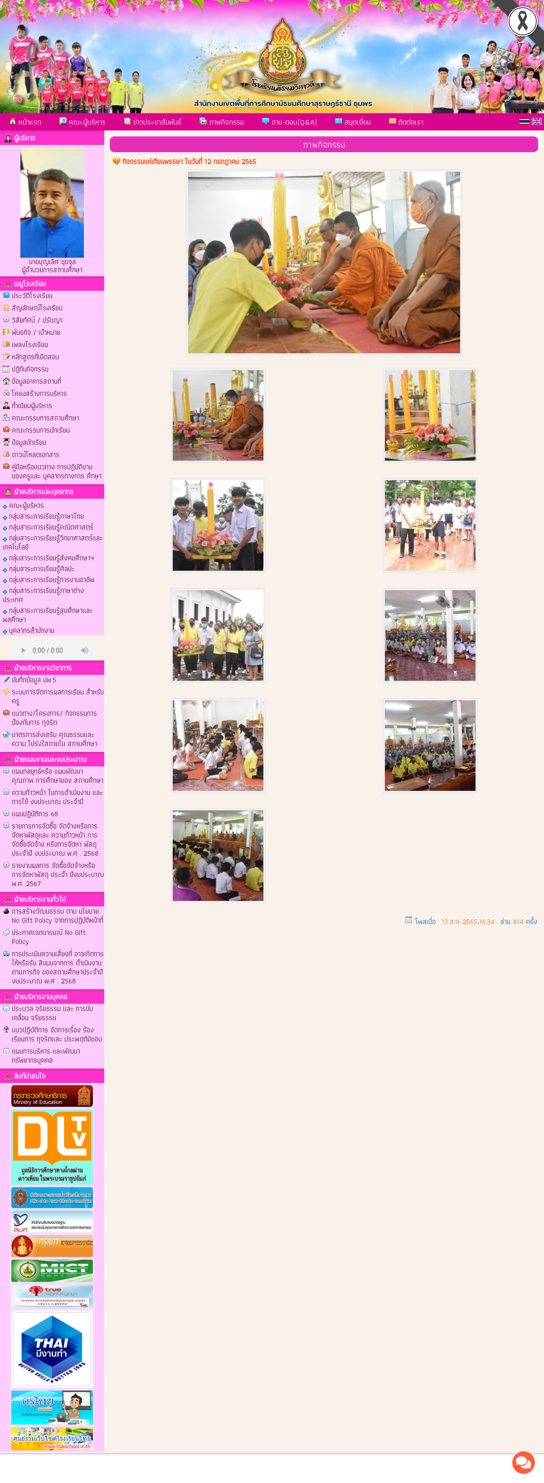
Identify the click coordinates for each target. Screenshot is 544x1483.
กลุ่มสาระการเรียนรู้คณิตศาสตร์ (48, 526)
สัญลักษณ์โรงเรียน (37, 307)
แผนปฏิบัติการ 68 (35, 813)
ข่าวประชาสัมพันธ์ (152, 122)
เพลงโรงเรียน (30, 344)
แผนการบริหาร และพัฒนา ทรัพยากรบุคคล (46, 1055)
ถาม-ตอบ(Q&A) (289, 122)
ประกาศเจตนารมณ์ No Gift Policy (49, 937)
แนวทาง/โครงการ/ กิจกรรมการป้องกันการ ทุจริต (54, 718)
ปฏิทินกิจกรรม (30, 369)
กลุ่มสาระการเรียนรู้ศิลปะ (39, 568)
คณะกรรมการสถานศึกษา (45, 418)
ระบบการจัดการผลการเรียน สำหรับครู (58, 696)
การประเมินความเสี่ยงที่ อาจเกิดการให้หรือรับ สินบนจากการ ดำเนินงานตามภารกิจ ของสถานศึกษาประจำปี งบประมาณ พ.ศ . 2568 (58, 967)
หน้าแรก (25, 122)
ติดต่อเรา (406, 122)
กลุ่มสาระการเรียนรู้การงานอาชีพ (48, 579)
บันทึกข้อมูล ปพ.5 (34, 679)
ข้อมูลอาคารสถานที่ (36, 381)
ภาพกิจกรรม (221, 122)
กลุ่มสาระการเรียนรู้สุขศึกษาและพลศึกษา (48, 614)
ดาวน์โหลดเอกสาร (35, 454)
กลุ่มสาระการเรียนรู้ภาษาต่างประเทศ (43, 594)
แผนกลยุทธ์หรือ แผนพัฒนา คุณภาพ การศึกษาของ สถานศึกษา (57, 776)
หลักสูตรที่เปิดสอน (35, 356)
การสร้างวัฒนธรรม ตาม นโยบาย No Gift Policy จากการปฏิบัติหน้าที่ (57, 915)
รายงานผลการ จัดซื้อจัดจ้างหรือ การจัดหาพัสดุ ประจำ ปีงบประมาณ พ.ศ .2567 (58, 874)
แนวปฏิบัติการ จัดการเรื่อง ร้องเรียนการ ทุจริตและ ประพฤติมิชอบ (57, 1034)
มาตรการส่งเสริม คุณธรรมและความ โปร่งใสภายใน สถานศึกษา (54, 739)
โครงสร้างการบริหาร (39, 393)
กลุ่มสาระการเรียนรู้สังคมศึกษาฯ (48, 557)
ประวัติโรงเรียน (32, 295)
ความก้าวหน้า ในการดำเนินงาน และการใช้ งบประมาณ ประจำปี (57, 797)
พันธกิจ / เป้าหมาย (36, 332)
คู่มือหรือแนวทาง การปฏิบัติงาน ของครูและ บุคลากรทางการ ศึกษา (57, 471)
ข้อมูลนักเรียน (29, 442)
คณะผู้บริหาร (82, 122)
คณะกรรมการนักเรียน (41, 430)
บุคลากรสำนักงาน (28, 630)
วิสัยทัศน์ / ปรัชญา (37, 320)
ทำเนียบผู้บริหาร (32, 405)
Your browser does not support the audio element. (54, 650)
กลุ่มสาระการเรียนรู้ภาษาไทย (43, 515)
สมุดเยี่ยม (353, 122)
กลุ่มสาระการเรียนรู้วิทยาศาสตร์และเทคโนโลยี (53, 542)
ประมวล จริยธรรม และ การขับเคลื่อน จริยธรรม (52, 1013)
